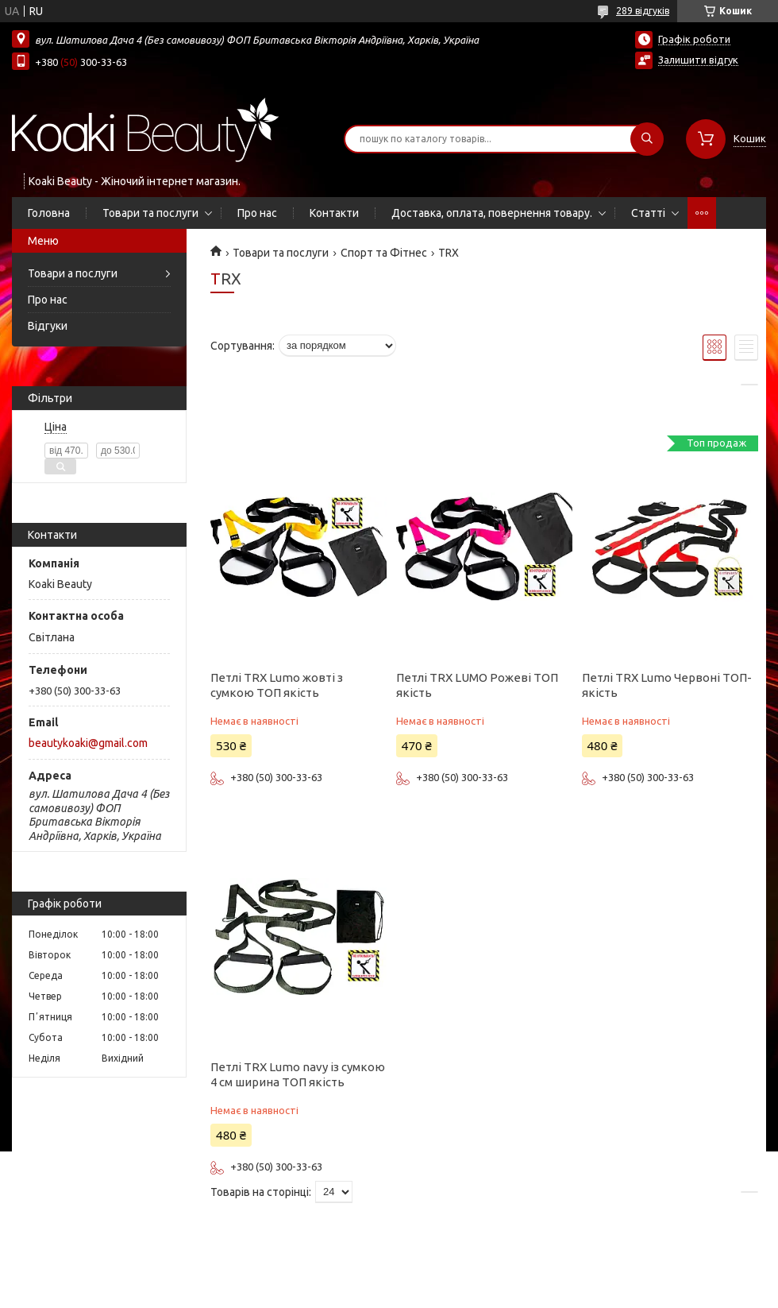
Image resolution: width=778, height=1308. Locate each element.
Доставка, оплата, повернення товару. (491, 213)
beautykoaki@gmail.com (88, 743)
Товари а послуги (72, 273)
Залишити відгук (698, 59)
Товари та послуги (150, 213)
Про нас (257, 213)
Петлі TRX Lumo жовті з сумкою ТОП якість (276, 685)
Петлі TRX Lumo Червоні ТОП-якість (667, 685)
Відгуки (47, 325)
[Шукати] (647, 139)
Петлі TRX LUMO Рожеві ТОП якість (477, 685)
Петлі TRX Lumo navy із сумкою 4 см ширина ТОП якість (297, 1074)
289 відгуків (642, 11)
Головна (49, 213)
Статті (648, 213)
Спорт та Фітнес (384, 252)
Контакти (334, 213)
